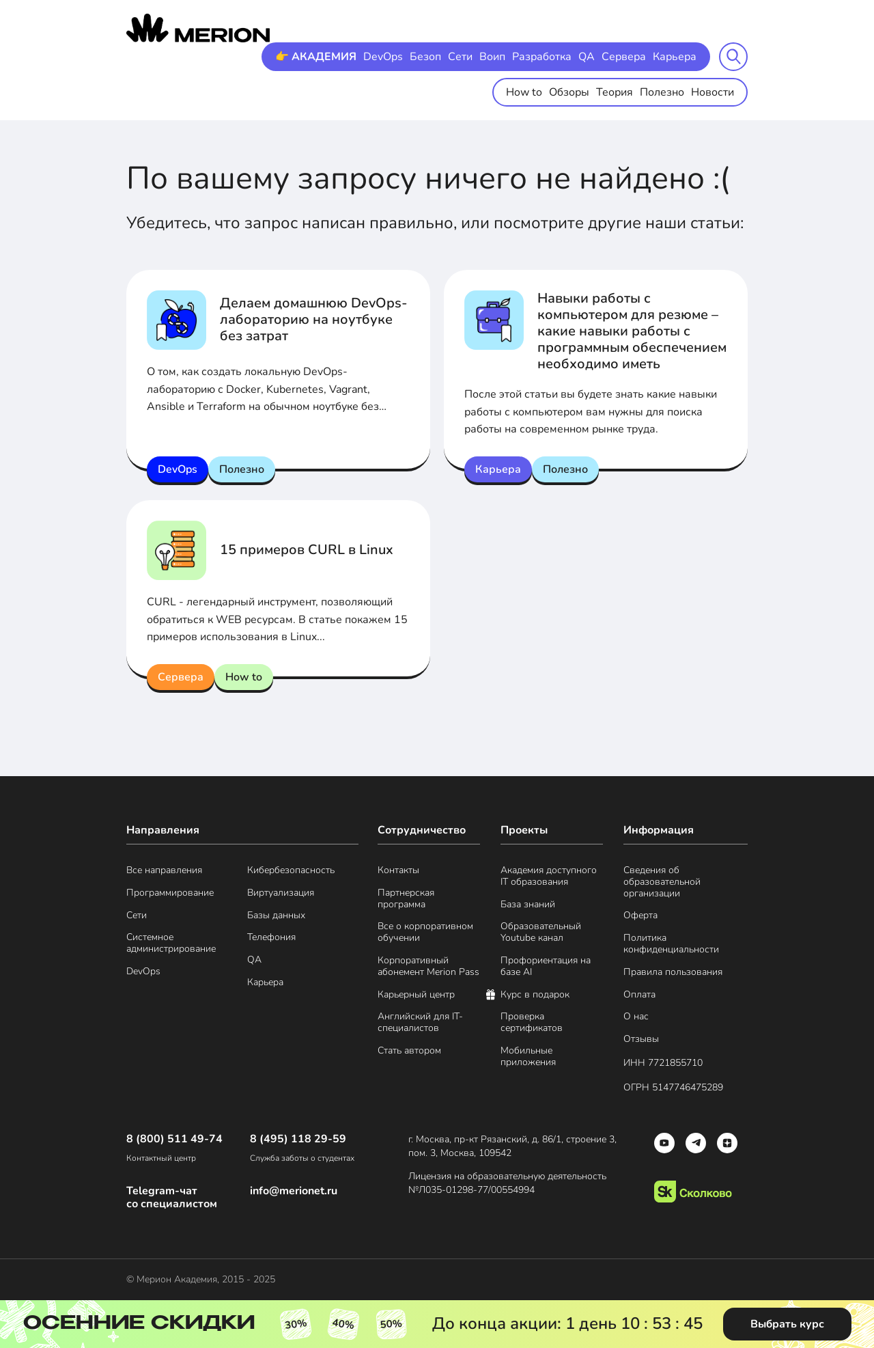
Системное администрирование (171, 943)
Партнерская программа (406, 899)
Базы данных (276, 916)
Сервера (624, 56)
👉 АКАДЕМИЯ (315, 56)
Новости (712, 92)
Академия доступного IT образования (549, 876)
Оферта (640, 916)
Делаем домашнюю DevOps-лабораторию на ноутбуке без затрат (314, 319)
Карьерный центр (416, 995)
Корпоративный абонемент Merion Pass (428, 966)
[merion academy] (198, 28)
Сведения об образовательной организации (662, 882)
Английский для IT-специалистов (420, 1022)
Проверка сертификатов (532, 1022)
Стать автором (409, 1051)
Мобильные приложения (528, 1057)
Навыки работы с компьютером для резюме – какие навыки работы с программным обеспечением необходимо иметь (632, 331)
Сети (460, 56)
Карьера (674, 56)
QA (586, 56)
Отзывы (641, 1039)
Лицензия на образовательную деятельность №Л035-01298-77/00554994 (507, 1183)
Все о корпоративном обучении (425, 932)
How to (524, 92)
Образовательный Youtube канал (541, 932)
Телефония (271, 938)
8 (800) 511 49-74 (174, 1139)
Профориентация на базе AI (546, 966)
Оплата (639, 995)
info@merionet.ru (293, 1191)
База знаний (528, 905)
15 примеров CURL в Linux (306, 549)
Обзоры (569, 92)
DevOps (383, 56)
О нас (636, 1017)
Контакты (398, 871)
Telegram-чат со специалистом (171, 1198)
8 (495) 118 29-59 (298, 1139)
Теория (614, 92)
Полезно (662, 92)
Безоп (425, 56)
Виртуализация (280, 893)
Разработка (542, 56)
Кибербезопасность (291, 871)
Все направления (164, 871)
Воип (492, 56)
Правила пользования (672, 972)
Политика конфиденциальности (671, 944)
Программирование (170, 893)
